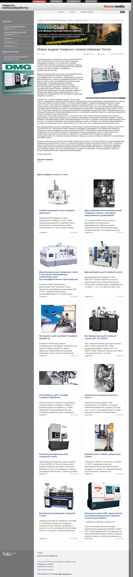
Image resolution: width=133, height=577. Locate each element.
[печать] (101, 54)
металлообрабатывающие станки (15, 28)
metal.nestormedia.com (45, 570)
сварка (8, 38)
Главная (40, 20)
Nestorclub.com (66, 574)
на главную (61, 12)
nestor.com (39, 1)
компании (10, 46)
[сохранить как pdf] (116, 54)
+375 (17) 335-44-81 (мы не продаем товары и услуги (56, 562)
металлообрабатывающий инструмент (15, 33)
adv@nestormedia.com (45, 566)
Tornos (39, 161)
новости (72, 12)
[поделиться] (88, 54)
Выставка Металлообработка (16, 58)
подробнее (43, 232)
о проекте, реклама (86, 12)
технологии (11, 42)
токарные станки (81, 20)
